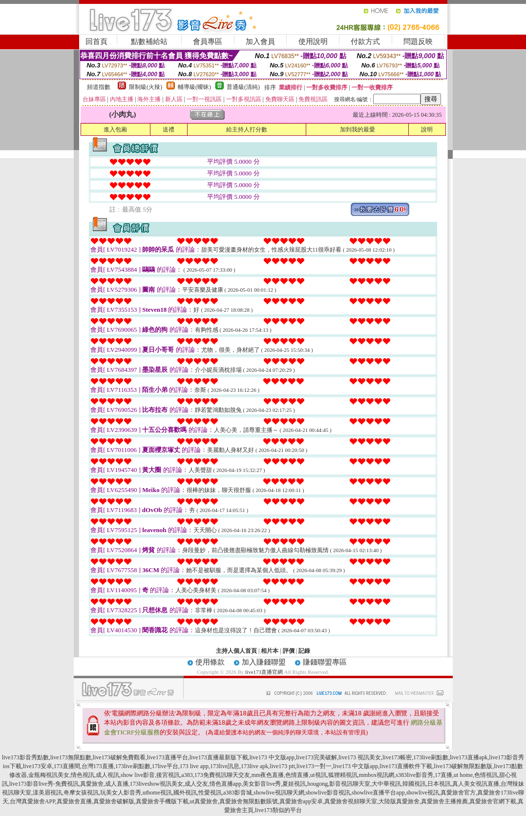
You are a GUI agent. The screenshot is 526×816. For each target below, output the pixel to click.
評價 (289, 650)
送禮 (168, 129)
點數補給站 (149, 41)
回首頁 (96, 41)
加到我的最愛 (357, 129)
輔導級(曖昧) (194, 87)
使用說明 (313, 41)
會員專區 (207, 41)
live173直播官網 (264, 672)
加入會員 (260, 41)
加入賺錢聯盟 (264, 662)
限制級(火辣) (145, 87)
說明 (427, 129)
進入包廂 (115, 129)
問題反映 (418, 41)
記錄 (304, 650)
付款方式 (365, 41)
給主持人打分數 (246, 129)
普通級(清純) (243, 87)
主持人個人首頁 (236, 650)
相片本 (269, 650)
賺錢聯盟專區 (325, 662)
